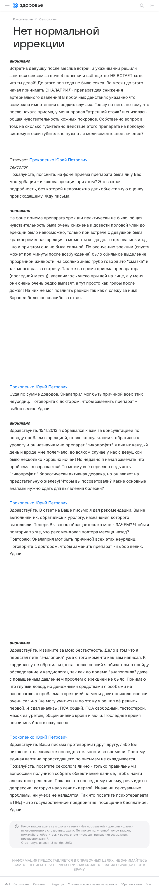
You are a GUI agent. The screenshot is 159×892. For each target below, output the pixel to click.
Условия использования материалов (92, 884)
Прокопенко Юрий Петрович (58, 159)
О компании (21, 884)
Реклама (39, 884)
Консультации (23, 19)
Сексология (47, 19)
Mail (7, 884)
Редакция (58, 884)
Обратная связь (131, 884)
